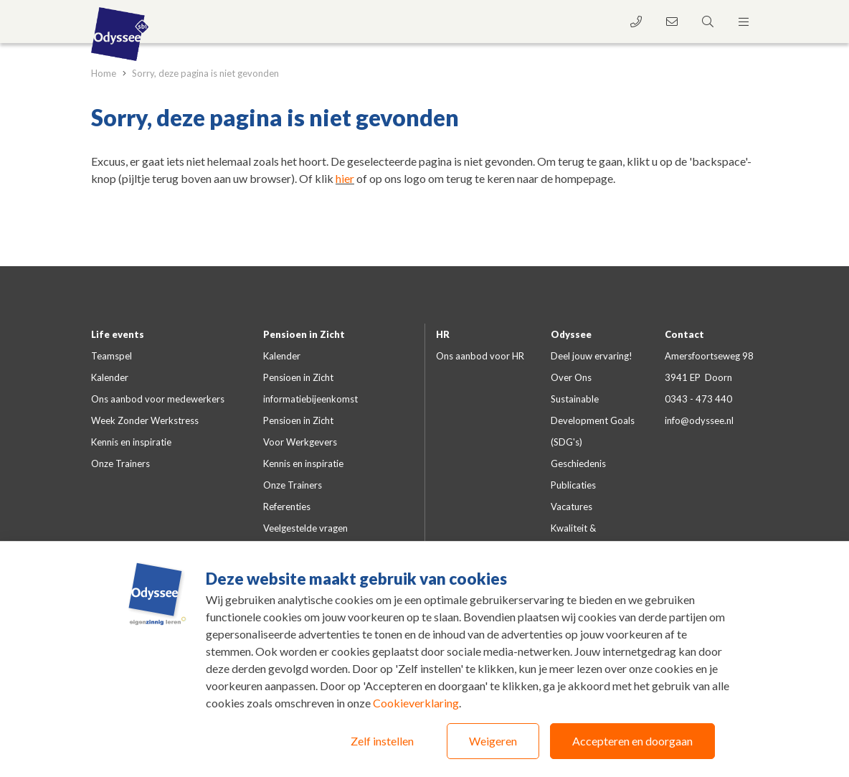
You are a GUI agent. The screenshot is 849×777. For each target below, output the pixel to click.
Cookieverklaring (416, 703)
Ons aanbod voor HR (480, 356)
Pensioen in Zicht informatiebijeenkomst (310, 388)
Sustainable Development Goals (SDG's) (593, 420)
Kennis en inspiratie (131, 442)
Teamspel (111, 356)
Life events (117, 334)
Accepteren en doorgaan (632, 741)
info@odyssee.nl (699, 420)
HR (443, 334)
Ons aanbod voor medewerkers (157, 399)
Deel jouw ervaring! (591, 356)
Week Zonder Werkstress (145, 420)
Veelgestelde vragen (305, 528)
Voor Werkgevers (300, 442)
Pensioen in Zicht (304, 334)
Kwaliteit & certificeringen (580, 538)
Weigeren (493, 741)
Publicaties (573, 485)
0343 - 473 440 (698, 399)
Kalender (109, 377)
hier (345, 178)
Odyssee (571, 334)
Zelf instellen (382, 741)
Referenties (286, 506)
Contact (684, 334)
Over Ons (571, 377)
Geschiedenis (578, 463)
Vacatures (571, 506)
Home (104, 73)
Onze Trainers (120, 463)
